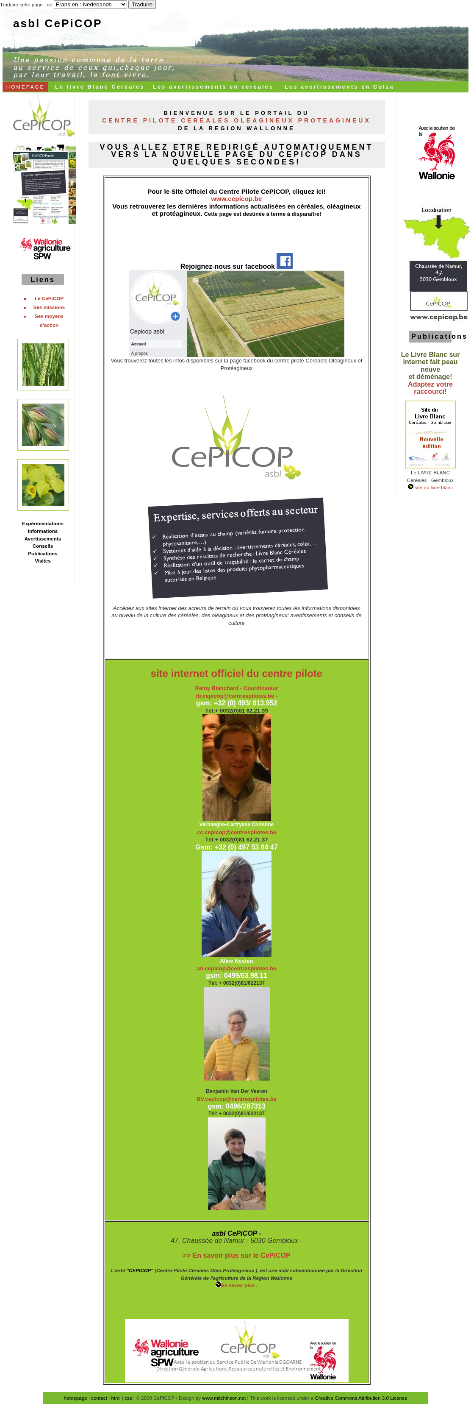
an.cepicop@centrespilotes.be (237, 968)
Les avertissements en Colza (339, 87)
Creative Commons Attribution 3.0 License (361, 1398)
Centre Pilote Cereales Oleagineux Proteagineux (236, 120)
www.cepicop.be (236, 198)
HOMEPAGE (25, 86)
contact (99, 1398)
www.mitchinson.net (224, 1398)
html (115, 1398)
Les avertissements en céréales (213, 87)
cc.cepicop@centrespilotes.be (236, 832)
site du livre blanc (433, 487)
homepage (75, 1398)
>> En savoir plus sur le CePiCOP (236, 1255)
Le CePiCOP (49, 298)
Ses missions (49, 307)
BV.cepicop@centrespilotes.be (237, 1099)
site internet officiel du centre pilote (236, 673)
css (128, 1398)
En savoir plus (236, 1285)
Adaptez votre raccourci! (430, 388)
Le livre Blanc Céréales (99, 87)
